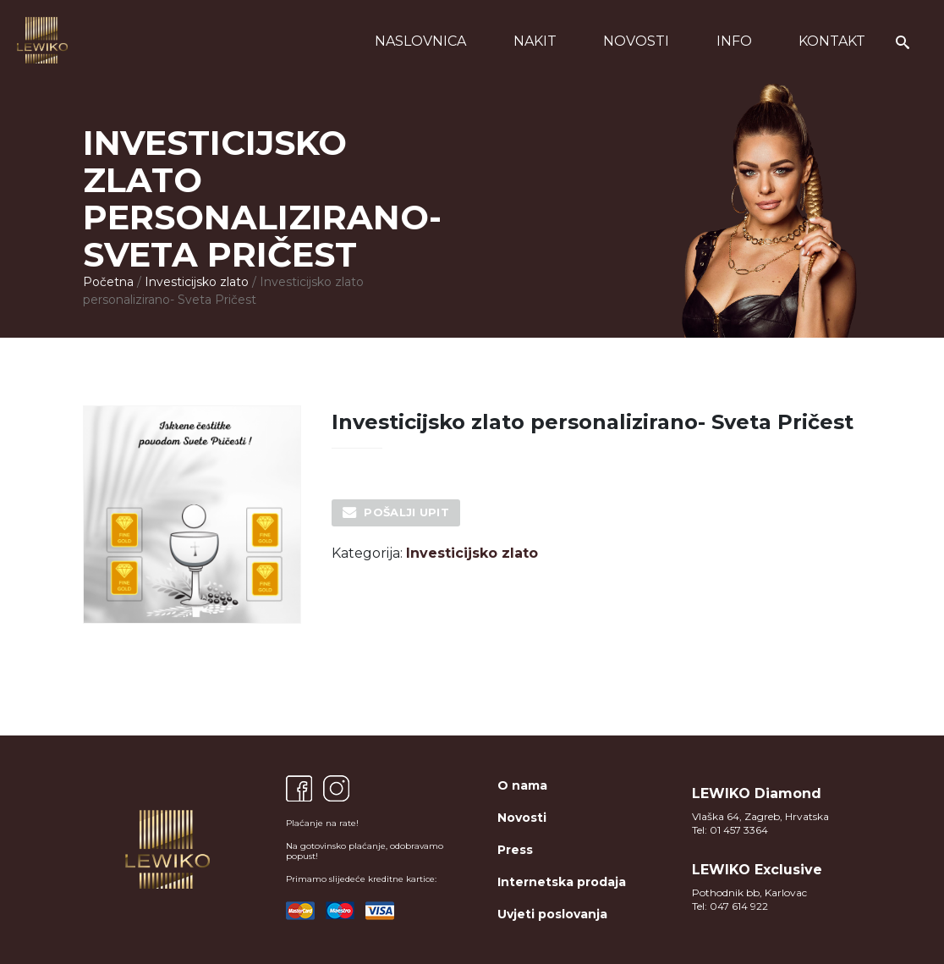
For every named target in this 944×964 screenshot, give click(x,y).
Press (515, 849)
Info (734, 41)
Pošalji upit (406, 512)
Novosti (636, 41)
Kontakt (832, 41)
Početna (108, 281)
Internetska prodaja (561, 882)
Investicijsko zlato (197, 281)
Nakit (535, 41)
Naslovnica (420, 41)
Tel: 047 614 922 (730, 906)
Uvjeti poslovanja (552, 914)
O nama (522, 785)
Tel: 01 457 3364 (730, 830)
